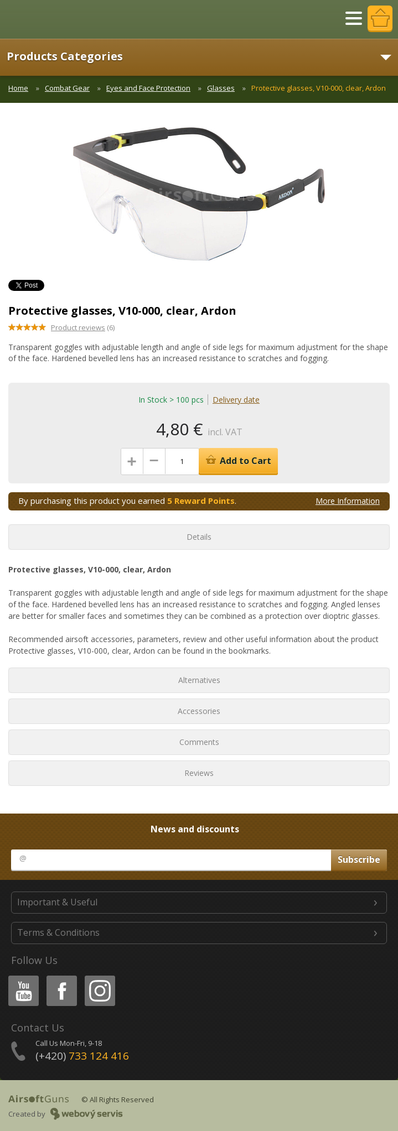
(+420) (82, 1056)
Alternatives (199, 680)
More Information (348, 501)
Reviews (199, 773)
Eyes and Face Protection (148, 88)
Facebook (60, 977)
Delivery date (236, 399)
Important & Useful (57, 902)
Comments (199, 742)
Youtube (20, 977)
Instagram (99, 977)
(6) (83, 327)
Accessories (199, 711)
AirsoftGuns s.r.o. (47, 19)
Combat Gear (67, 88)
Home (18, 88)
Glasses (221, 88)
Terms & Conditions (58, 932)
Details (199, 536)
